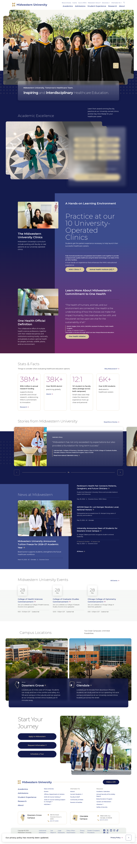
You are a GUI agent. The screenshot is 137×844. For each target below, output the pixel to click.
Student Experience (27, 797)
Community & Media (76, 799)
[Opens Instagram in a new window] (114, 830)
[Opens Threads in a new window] (107, 833)
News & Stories (66, 2)
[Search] (124, 2)
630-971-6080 (54, 821)
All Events (113, 580)
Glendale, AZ (78, 169)
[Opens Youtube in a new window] (111, 830)
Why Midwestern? (110, 369)
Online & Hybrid (110, 169)
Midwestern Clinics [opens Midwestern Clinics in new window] (93, 2)
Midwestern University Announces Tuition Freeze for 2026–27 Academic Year (38, 544)
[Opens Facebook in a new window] (104, 830)
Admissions (23, 793)
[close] (128, 837)
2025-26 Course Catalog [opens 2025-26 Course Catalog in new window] (52, 797)
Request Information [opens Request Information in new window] (36, 745)
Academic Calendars (103, 791)
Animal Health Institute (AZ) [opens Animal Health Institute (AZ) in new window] (101, 269)
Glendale (83, 685)
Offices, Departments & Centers (54, 794)
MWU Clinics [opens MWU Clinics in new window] (74, 269)
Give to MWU (82, 2)
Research (23, 407)
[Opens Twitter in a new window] (108, 830)
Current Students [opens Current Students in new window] (75, 794)
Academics (23, 789)
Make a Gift (111, 782)
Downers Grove (33, 685)
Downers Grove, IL (93, 169)
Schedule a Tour (37, 754)
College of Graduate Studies (75, 330)
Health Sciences (85, 145)
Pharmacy (108, 151)
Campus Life (96, 541)
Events (75, 2)
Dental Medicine (85, 140)
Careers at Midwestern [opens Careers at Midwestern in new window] (103, 801)
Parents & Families (84, 541)
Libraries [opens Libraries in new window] (99, 804)
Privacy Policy (116, 837)
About (21, 805)
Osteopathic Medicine (85, 151)
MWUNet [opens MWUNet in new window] (47, 804)
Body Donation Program (104, 799)
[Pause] (116, 65)
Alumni (48, 394)
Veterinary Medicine (108, 157)
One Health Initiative (77, 336)
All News (80, 551)
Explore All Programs (97, 177)
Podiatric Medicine (85, 157)
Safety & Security (101, 807)
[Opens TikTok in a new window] (117, 830)
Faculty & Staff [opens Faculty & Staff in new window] (75, 797)
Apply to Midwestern (37, 736)
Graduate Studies (109, 140)
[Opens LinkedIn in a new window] (104, 833)
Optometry (108, 145)
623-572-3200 (104, 820)
